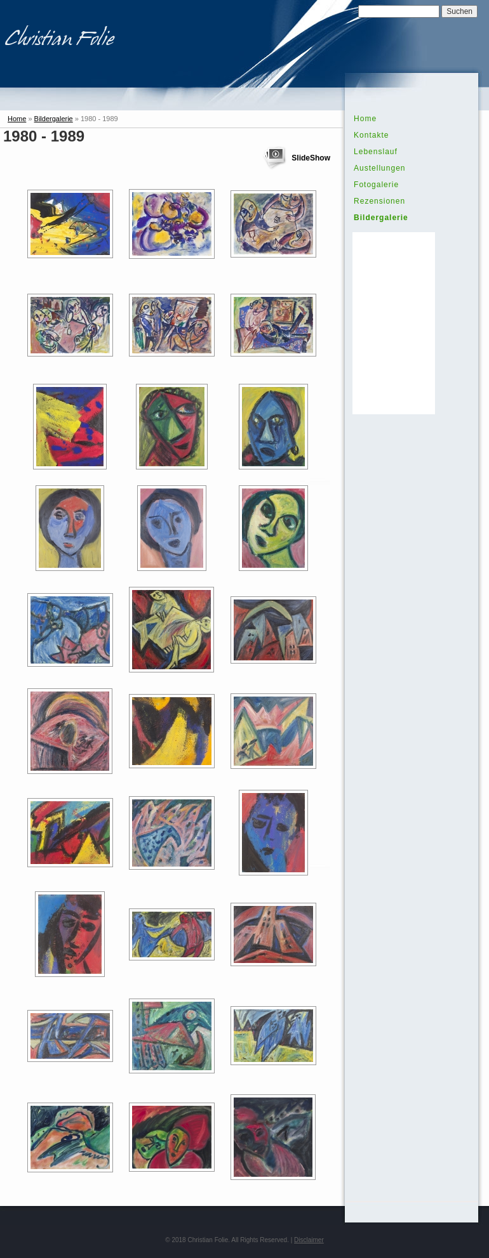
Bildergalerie (53, 118)
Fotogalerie (376, 184)
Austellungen (379, 168)
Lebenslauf (376, 151)
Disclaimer (309, 1239)
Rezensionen (379, 201)
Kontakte (371, 135)
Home (17, 118)
